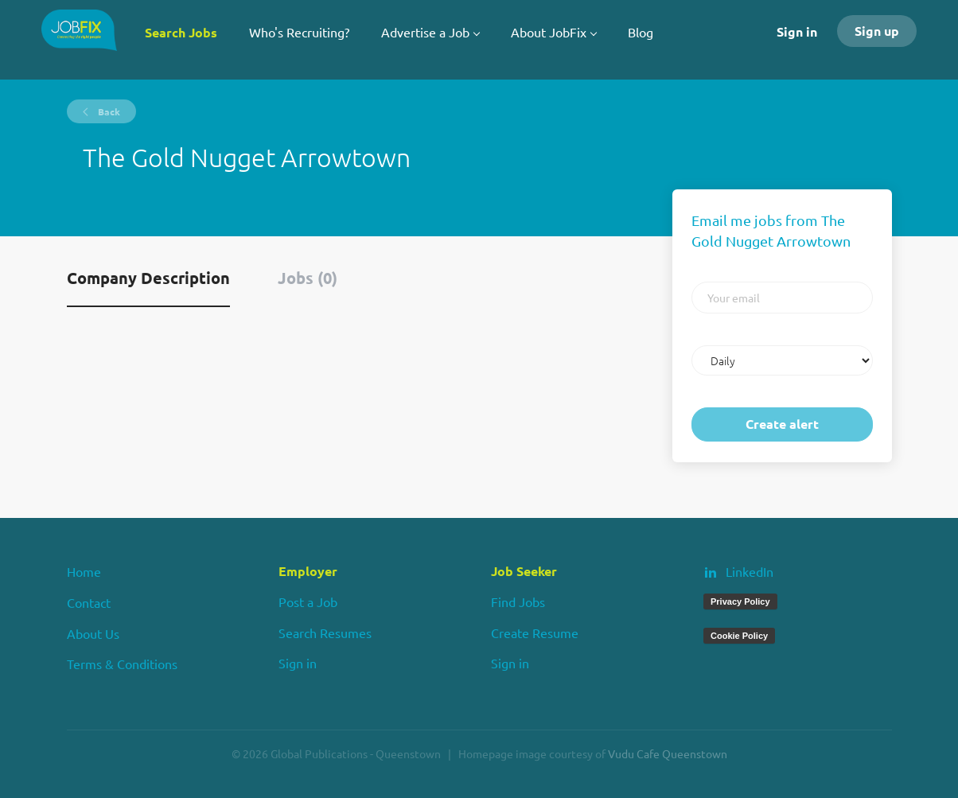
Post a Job (307, 601)
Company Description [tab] (148, 277)
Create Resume (534, 632)
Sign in (797, 31)
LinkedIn (749, 571)
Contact (89, 602)
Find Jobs (518, 601)
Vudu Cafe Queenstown (667, 753)
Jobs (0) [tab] (307, 277)
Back (107, 111)
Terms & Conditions (122, 663)
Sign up (877, 30)
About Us (93, 633)
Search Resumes (325, 632)
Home (84, 571)
